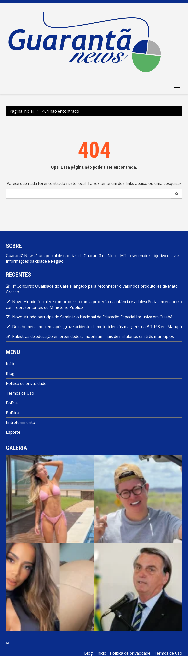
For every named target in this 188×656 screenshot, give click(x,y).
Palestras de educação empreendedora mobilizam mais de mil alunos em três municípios (93, 336)
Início (11, 363)
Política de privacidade (26, 383)
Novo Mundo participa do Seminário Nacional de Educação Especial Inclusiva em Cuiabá (92, 317)
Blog (10, 373)
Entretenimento (20, 422)
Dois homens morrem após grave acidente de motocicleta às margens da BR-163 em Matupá (97, 326)
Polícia (12, 403)
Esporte (13, 432)
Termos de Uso (20, 393)
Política (12, 412)
